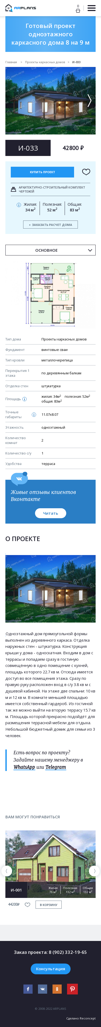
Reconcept (88, 1018)
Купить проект (42, 172)
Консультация (50, 968)
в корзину (48, 905)
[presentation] (6, 871)
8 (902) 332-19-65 (68, 952)
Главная (11, 62)
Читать (50, 513)
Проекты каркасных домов (45, 62)
